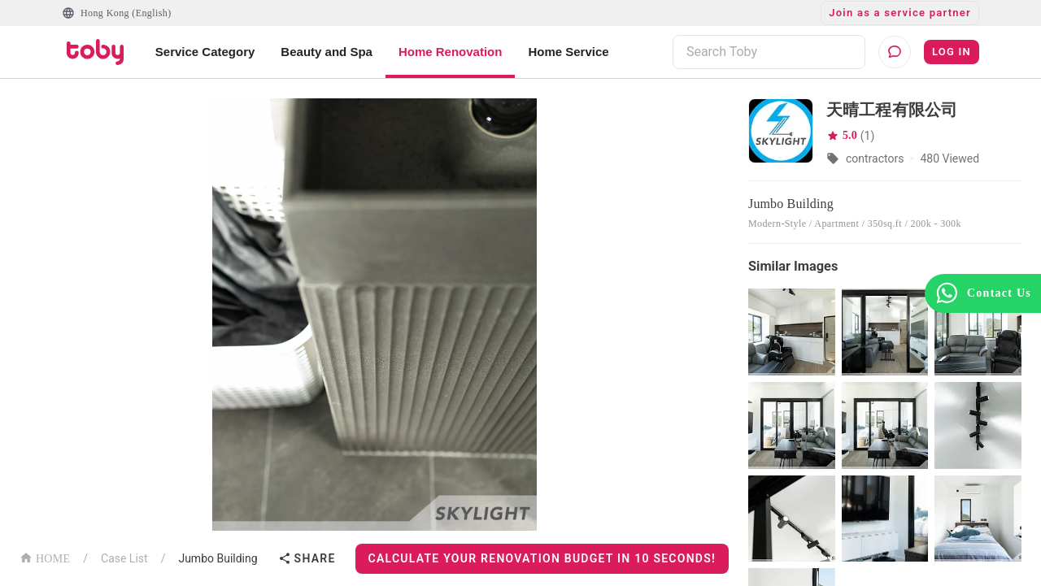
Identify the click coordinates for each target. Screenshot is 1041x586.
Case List (124, 558)
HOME (45, 557)
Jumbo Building (217, 558)
